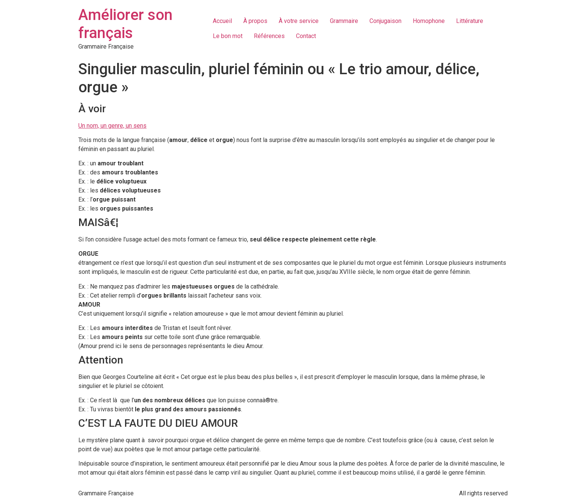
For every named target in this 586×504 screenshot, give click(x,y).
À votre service (299, 20)
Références (269, 36)
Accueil (222, 20)
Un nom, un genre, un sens (112, 125)
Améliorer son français (125, 24)
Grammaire (344, 20)
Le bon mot (228, 36)
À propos (255, 20)
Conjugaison (385, 20)
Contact (306, 36)
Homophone (429, 20)
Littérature (469, 20)
